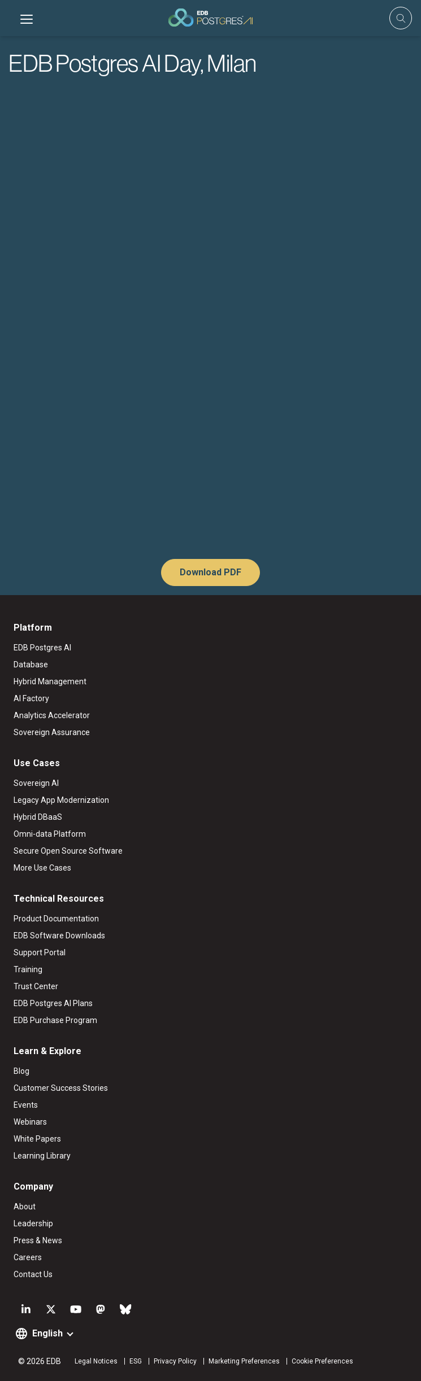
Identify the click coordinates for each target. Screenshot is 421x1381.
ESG (135, 1361)
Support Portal (40, 952)
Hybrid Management (50, 681)
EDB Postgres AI (42, 647)
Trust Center (36, 986)
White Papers (37, 1138)
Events (26, 1104)
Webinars (30, 1121)
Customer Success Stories (61, 1087)
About (25, 1206)
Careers (28, 1257)
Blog (21, 1071)
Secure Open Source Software (68, 850)
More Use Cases (42, 867)
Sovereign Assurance (52, 732)
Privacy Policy (175, 1361)
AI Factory (31, 698)
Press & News (38, 1240)
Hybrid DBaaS (38, 816)
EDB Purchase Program (55, 1020)
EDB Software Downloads (59, 935)
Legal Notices (96, 1361)
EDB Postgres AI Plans (53, 1003)
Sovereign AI (36, 783)
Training (28, 969)
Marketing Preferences (244, 1361)
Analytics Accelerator (52, 715)
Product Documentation (56, 918)
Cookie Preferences (322, 1361)
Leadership (33, 1223)
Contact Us (33, 1274)
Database (31, 664)
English (47, 1333)
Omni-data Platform (50, 833)
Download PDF (210, 572)
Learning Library (42, 1155)
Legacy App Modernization (61, 800)
